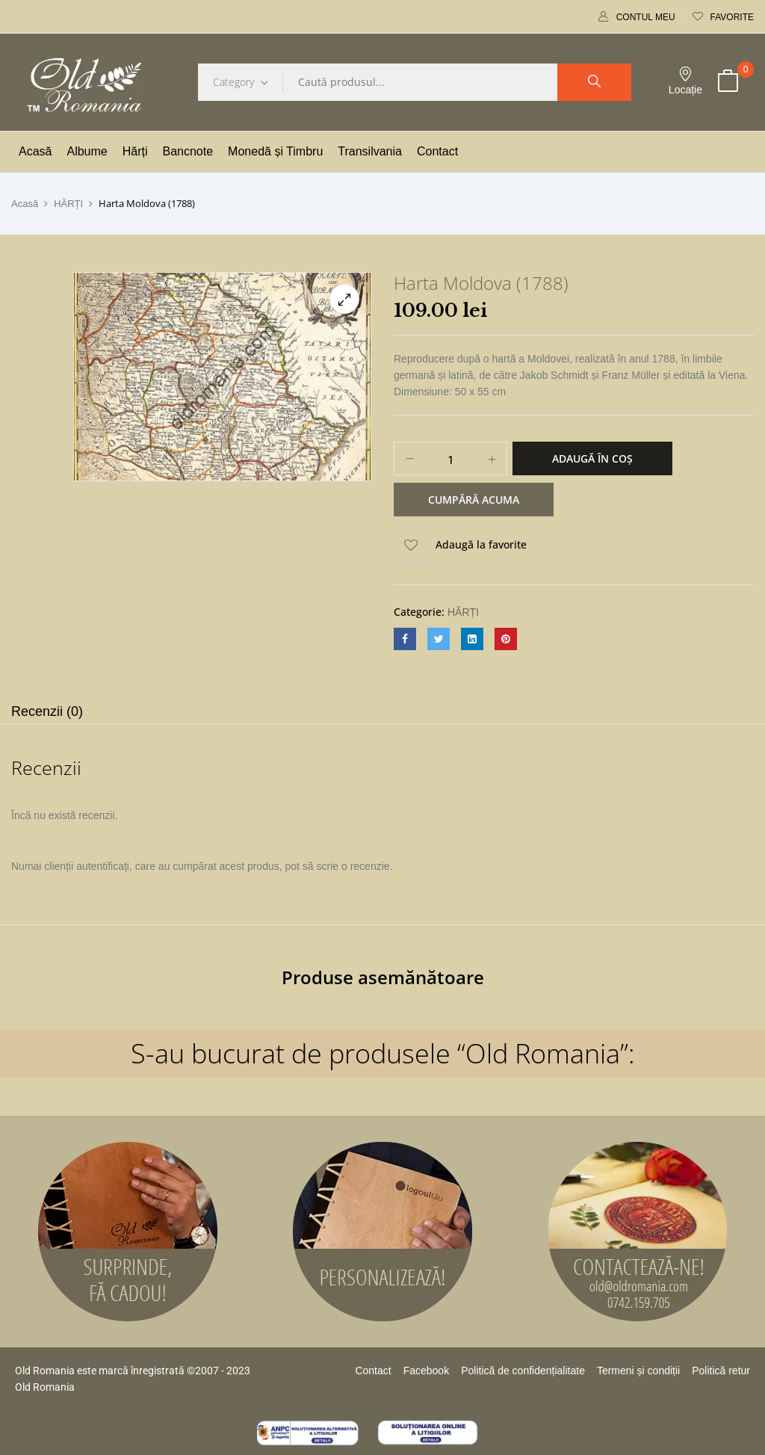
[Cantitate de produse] (450, 459)
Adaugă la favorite (481, 544)
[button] (727, 82)
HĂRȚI (68, 203)
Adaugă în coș (592, 458)
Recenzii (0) (47, 711)
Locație (685, 81)
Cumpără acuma (473, 499)
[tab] (47, 713)
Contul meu (636, 17)
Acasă (24, 203)
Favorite (723, 17)
